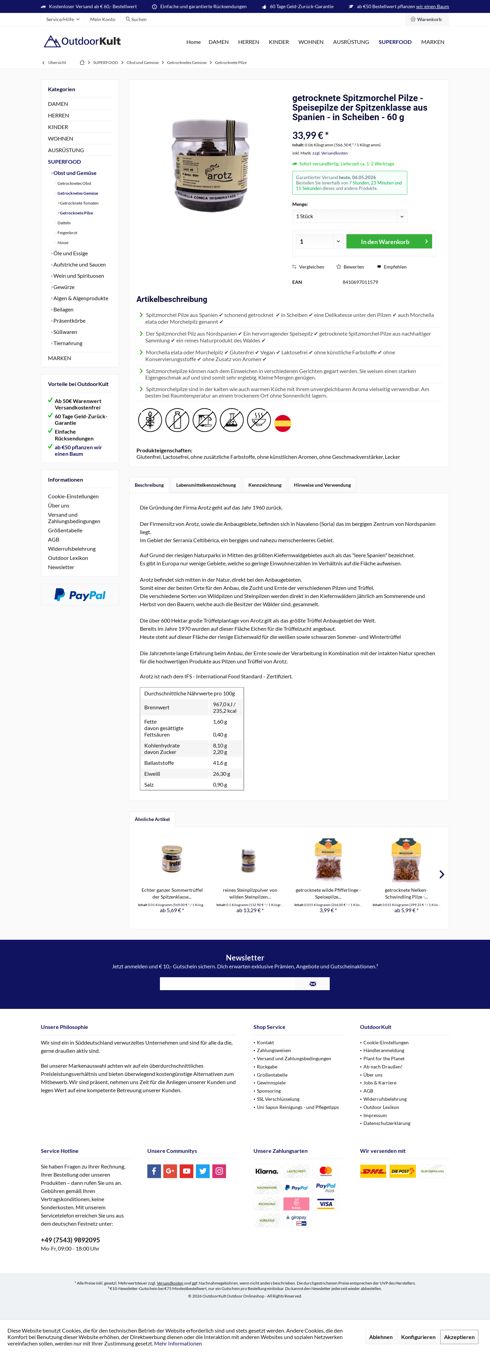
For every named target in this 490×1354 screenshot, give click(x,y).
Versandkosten (170, 1283)
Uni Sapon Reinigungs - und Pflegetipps (298, 1107)
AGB (53, 539)
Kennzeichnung (264, 485)
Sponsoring (269, 1091)
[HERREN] (248, 42)
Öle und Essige (70, 253)
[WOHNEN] (311, 42)
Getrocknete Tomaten (79, 203)
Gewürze (63, 287)
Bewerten (350, 267)
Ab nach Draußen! (383, 1066)
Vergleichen (308, 267)
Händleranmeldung (383, 1050)
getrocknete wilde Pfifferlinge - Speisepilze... (328, 893)
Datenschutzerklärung (386, 1123)
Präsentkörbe (68, 320)
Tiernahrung (67, 343)
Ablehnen (381, 1337)
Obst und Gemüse (74, 173)
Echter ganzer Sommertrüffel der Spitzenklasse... (172, 893)
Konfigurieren (418, 1337)
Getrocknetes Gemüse (77, 193)
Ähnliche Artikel (152, 819)
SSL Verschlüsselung (278, 1099)
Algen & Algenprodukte (80, 298)
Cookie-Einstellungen (73, 496)
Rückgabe (267, 1066)
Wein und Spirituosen (78, 275)
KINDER (58, 127)
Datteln (64, 222)
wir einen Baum (432, 6)
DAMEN (58, 103)
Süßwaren (64, 331)
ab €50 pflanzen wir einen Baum (78, 450)
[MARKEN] (432, 42)
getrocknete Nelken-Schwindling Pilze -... (406, 893)
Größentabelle (65, 530)
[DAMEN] (218, 42)
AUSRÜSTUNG (66, 150)
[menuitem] (427, 19)
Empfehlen (392, 267)
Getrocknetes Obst (74, 183)
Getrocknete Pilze (76, 212)
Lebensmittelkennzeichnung (206, 485)
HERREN (58, 115)
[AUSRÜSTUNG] (351, 42)
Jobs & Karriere (379, 1082)
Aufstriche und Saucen (79, 264)
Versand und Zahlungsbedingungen (74, 517)
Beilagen (63, 309)
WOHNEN (60, 138)
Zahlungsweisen (274, 1050)
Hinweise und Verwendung (322, 485)
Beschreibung (149, 485)
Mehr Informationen (178, 1343)
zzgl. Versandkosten (330, 153)
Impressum (375, 1115)
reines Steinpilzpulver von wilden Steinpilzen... (250, 893)
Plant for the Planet (384, 1058)
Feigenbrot (67, 232)
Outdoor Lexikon (68, 557)
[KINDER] (279, 42)
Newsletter (61, 567)
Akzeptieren (459, 1337)
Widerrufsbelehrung (72, 548)
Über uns (58, 505)
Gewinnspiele (271, 1082)
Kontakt (265, 1042)
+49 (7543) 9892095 (70, 1240)
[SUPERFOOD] (395, 42)
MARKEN (59, 358)
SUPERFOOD (64, 161)
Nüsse (62, 242)
